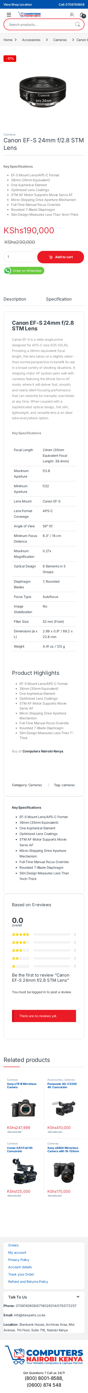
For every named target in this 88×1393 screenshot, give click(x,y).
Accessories (31, 40)
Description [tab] (15, 299)
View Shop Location (18, 4)
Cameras (60, 40)
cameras (68, 785)
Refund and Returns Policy (28, 1282)
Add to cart (64, 257)
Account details (20, 1267)
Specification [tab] (59, 299)
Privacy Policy (18, 1260)
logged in (39, 992)
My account (17, 1252)
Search (77, 24)
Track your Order (21, 1274)
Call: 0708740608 (71, 4)
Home (8, 40)
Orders (13, 1245)
